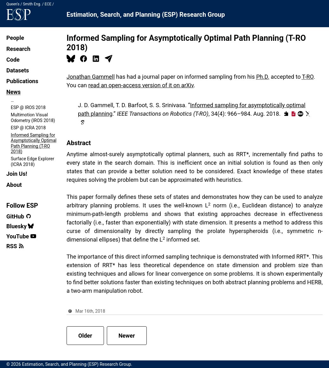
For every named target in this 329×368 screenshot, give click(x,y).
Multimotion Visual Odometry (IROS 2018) (33, 117)
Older (85, 335)
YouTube (21, 236)
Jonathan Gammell (91, 76)
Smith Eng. (32, 4)
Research (18, 49)
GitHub (18, 216)
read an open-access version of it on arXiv (141, 85)
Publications (22, 81)
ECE (48, 4)
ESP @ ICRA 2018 (28, 127)
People (15, 37)
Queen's (12, 4)
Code (13, 59)
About (14, 184)
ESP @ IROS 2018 (28, 107)
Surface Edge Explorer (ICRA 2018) (32, 161)
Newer (127, 335)
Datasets (17, 70)
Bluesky (20, 226)
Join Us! (16, 173)
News (13, 92)
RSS (15, 246)
